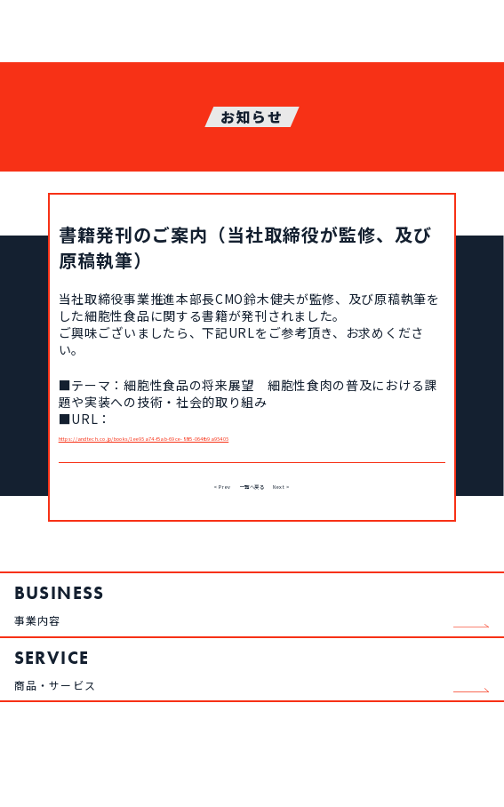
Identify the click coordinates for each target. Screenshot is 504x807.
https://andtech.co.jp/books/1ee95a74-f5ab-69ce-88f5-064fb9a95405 (251, 444)
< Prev (186, 500)
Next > (316, 500)
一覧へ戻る (251, 500)
